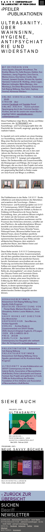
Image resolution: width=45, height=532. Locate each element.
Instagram (22, 525)
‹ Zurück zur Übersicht (16, 495)
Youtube (26, 103)
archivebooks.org (29, 342)
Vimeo (36, 525)
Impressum (17, 530)
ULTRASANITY (22, 123)
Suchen (10, 504)
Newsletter (15, 513)
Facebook (14, 103)
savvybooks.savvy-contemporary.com (17, 115)
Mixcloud (4, 528)
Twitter (29, 525)
